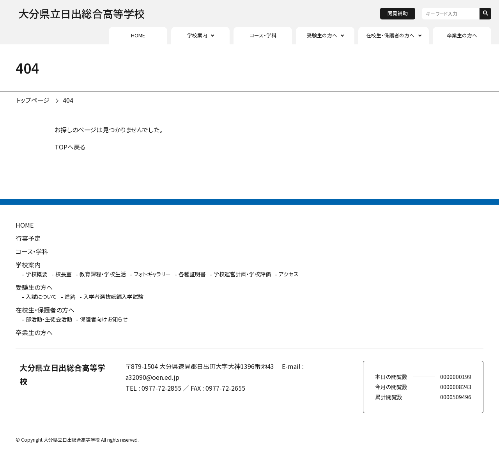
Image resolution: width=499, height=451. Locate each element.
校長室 (63, 274)
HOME (138, 35)
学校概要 (37, 274)
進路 (70, 296)
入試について (41, 296)
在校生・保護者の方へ (390, 35)
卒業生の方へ (462, 35)
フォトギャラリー (152, 274)
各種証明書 (192, 274)
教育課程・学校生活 (103, 274)
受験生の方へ (322, 35)
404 (68, 100)
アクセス (289, 274)
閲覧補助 (398, 13)
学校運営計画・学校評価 (242, 274)
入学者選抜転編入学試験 (113, 296)
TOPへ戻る (70, 146)
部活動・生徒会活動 (49, 319)
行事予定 (28, 238)
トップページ (33, 100)
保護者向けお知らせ (103, 319)
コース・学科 (263, 35)
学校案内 (197, 35)
